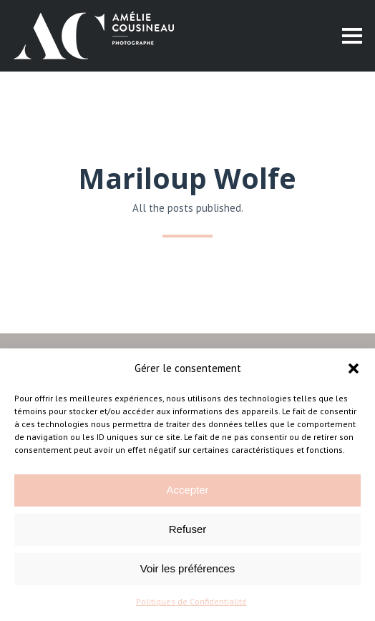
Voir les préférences (187, 568)
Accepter (187, 490)
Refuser (188, 529)
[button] (353, 368)
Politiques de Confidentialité (191, 601)
